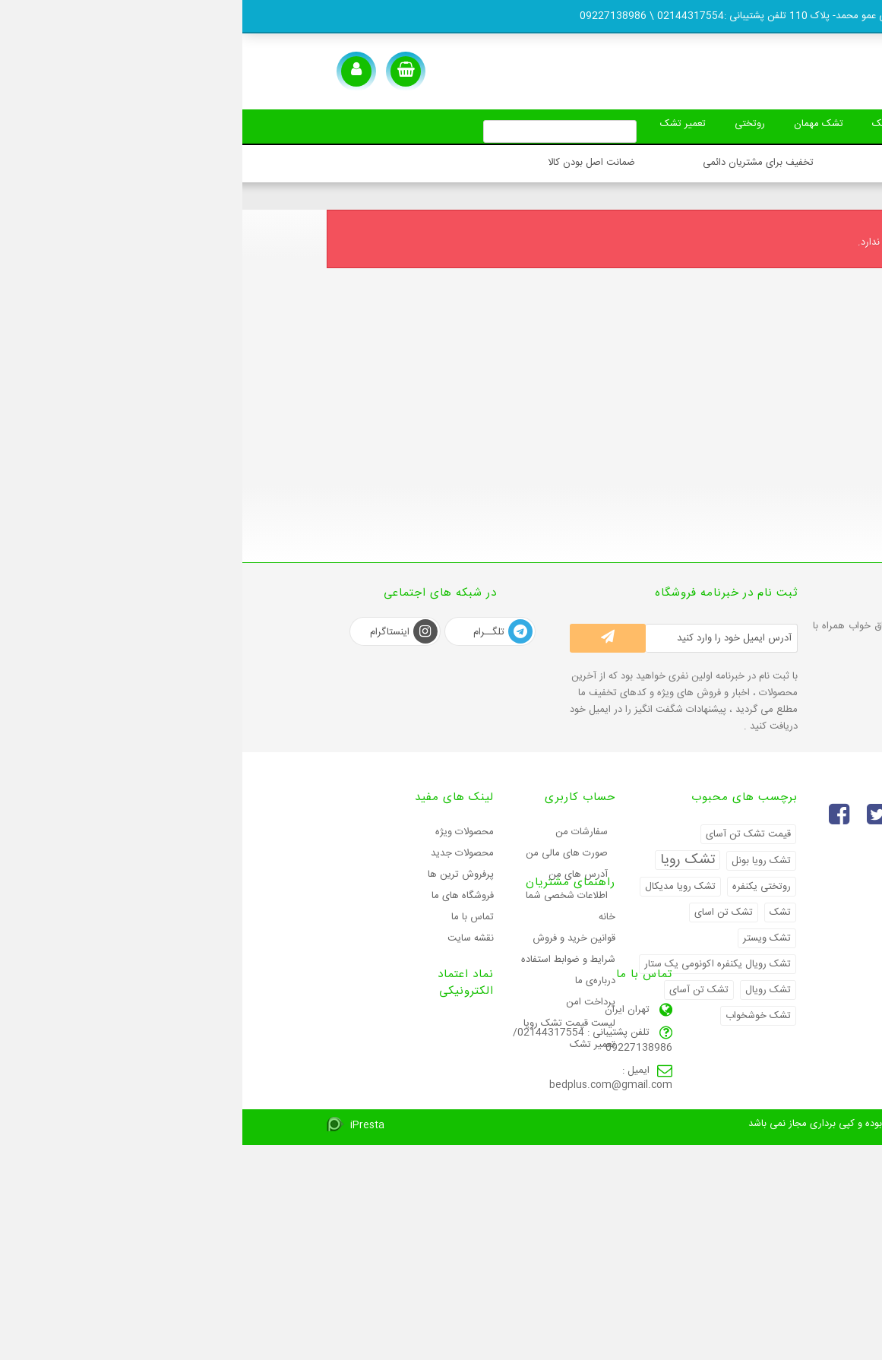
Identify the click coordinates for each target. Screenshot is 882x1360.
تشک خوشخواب (515, 1015)
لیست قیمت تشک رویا (327, 1111)
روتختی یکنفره (519, 886)
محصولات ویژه (222, 832)
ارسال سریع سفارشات (706, 162)
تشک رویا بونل (518, 860)
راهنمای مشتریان (328, 970)
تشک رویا (445, 860)
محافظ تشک (647, 123)
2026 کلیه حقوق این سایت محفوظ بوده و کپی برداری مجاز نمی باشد (652, 1338)
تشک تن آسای (456, 990)
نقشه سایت (228, 938)
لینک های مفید (211, 797)
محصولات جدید (219, 853)
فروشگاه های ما (220, 895)
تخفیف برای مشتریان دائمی (515, 162)
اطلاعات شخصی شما (324, 895)
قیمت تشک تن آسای (505, 834)
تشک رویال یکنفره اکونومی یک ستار (475, 964)
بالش (715, 123)
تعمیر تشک (424, 123)
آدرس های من (335, 874)
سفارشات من (339, 832)
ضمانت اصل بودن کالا (349, 162)
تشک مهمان (565, 123)
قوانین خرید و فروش (331, 1026)
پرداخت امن (348, 1090)
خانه (364, 1005)
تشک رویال (525, 990)
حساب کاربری (337, 797)
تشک (768, 123)
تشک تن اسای (481, 912)
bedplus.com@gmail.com (368, 1276)
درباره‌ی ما (353, 1069)
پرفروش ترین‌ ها (218, 874)
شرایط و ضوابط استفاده (326, 1047)
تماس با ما (230, 917)
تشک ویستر (524, 938)
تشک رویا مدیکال (438, 886)
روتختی (494, 123)
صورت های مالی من (324, 853)
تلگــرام (260, 632)
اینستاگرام (161, 632)
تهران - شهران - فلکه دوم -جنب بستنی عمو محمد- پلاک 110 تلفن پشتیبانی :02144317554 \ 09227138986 (564, 16)
